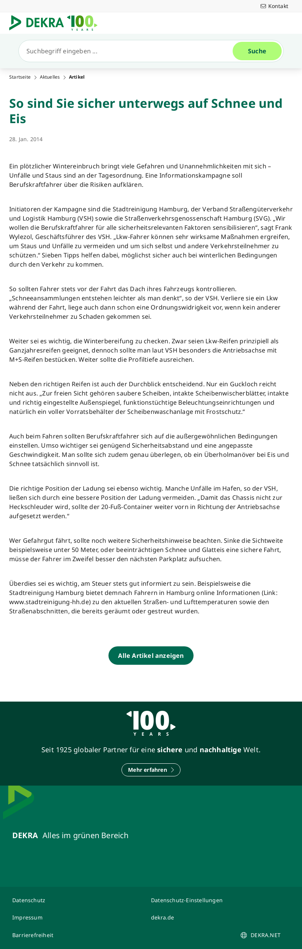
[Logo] (56, 23)
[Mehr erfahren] (151, 769)
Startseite (20, 77)
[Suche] (129, 51)
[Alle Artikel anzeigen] (150, 655)
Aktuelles (50, 77)
